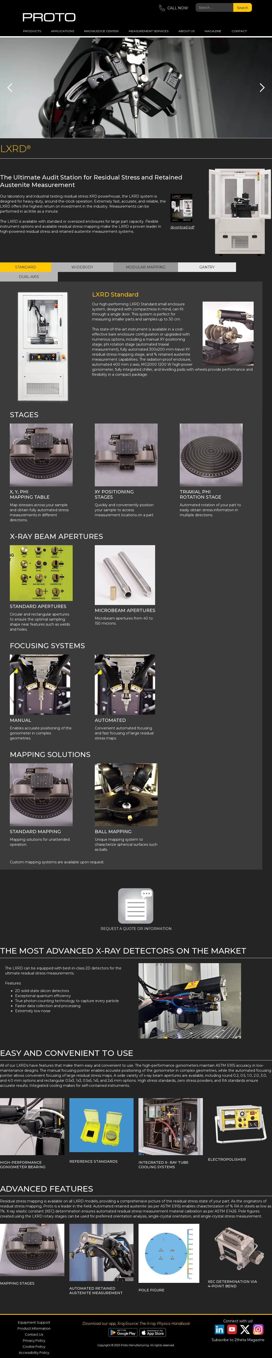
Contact (239, 31)
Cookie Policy (34, 1346)
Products (32, 31)
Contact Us (34, 1334)
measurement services (148, 31)
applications (62, 31)
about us (186, 31)
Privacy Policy (34, 1340)
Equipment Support (34, 1322)
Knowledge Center (101, 31)
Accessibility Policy (34, 1352)
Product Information (34, 1328)
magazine (213, 31)
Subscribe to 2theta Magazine (238, 1340)
